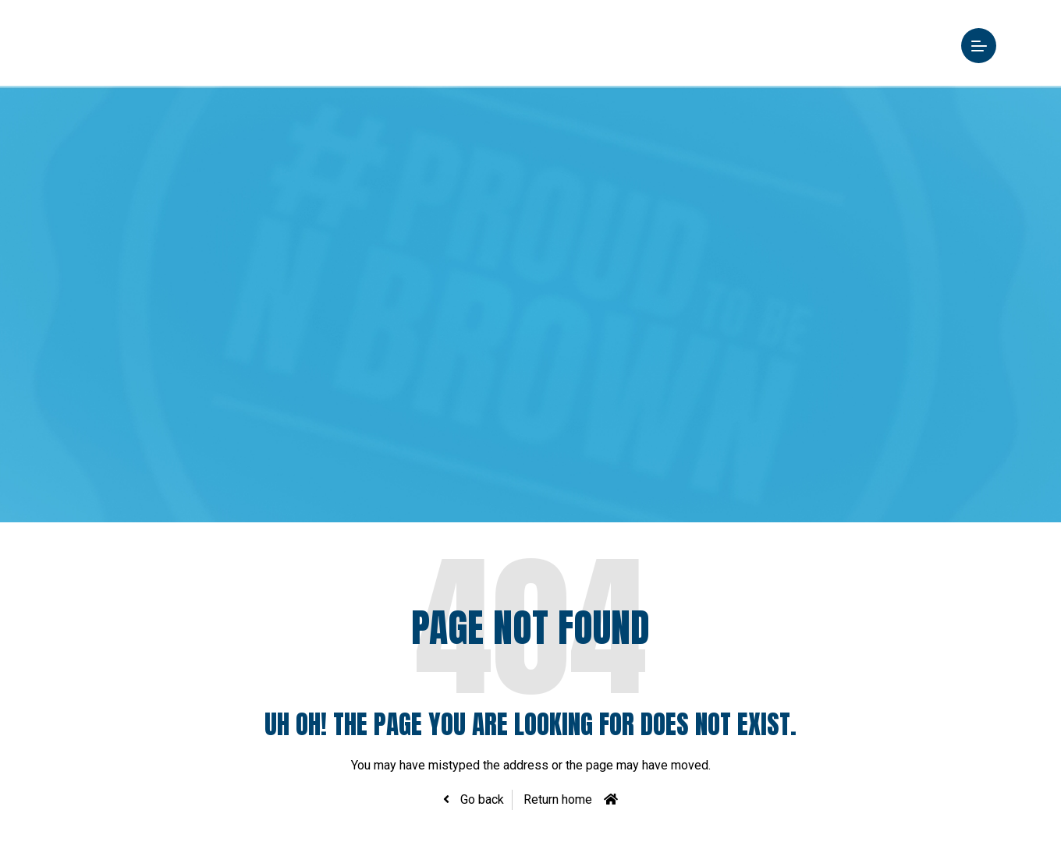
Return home (557, 799)
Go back (480, 799)
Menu (961, 45)
